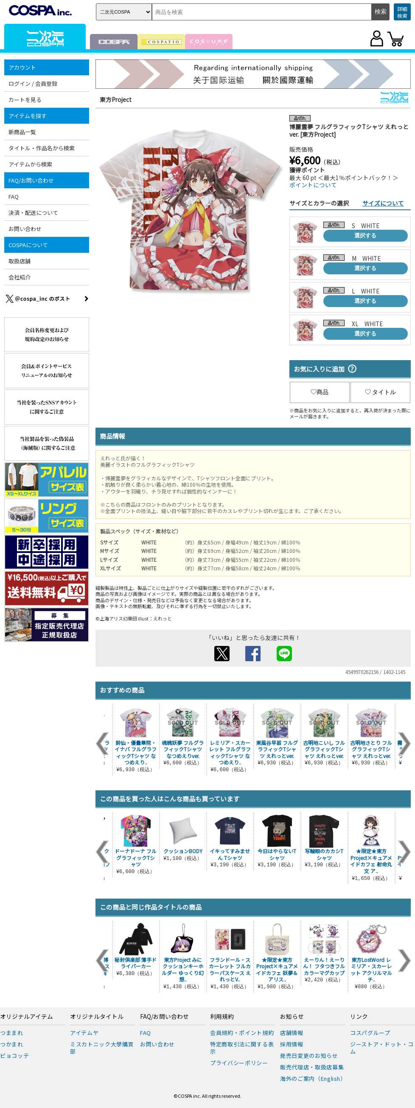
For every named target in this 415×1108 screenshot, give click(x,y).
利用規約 (222, 1017)
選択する (365, 235)
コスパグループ (370, 1033)
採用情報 (291, 1044)
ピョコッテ (14, 1056)
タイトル (380, 392)
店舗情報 (291, 1033)
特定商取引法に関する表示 (242, 1047)
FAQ (13, 196)
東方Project (116, 99)
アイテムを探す (27, 116)
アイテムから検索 (30, 164)
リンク (359, 1017)
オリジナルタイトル (96, 1017)
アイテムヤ (84, 1033)
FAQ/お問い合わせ (31, 180)
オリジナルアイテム (26, 1017)
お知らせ (292, 1017)
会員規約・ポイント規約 (242, 1033)
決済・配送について (33, 213)
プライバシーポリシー (239, 1063)
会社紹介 (19, 277)
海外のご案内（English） (313, 1078)
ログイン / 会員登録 (32, 83)
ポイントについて (313, 184)
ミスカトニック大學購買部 (102, 1047)
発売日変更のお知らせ (309, 1056)
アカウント (22, 67)
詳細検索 (402, 12)
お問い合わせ (25, 229)
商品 (319, 392)
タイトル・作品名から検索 (41, 148)
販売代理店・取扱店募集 (312, 1067)
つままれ (11, 1033)
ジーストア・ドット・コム (381, 1047)
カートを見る (25, 100)
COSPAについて (28, 245)
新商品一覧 (22, 132)
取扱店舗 (19, 261)
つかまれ (11, 1044)
